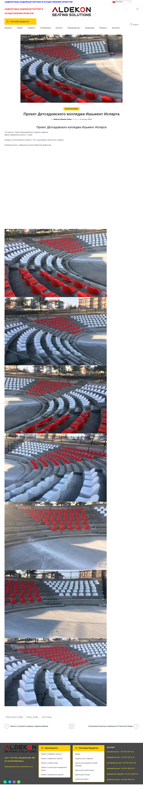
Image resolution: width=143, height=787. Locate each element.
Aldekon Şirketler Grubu (63, 119)
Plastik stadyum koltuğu (14, 717)
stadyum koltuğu (32, 717)
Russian (117, 1)
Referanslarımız (71, 109)
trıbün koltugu (47, 717)
